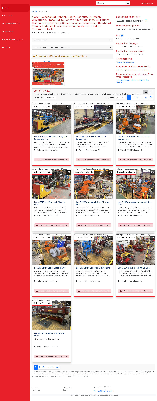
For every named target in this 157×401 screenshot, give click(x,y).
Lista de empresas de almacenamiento (131, 70)
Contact (35, 387)
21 (146, 97)
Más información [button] (72, 40)
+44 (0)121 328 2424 (102, 387)
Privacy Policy (68, 387)
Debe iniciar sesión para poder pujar (52, 160)
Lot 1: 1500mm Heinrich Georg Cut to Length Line (50, 138)
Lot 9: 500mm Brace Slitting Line (134, 268)
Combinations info (11, 24)
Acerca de (7, 32)
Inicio (5, 8)
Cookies (66, 390)
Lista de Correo (9, 16)
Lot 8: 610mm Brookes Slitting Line (93, 268)
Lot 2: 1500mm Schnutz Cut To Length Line (91, 138)
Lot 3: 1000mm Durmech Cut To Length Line (133, 138)
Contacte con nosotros (12, 39)
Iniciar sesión (147, 3)
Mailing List (36, 390)
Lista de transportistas (125, 62)
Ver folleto (48, 73)
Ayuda (6, 47)
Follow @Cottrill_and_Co (103, 391)
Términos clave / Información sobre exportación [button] (72, 47)
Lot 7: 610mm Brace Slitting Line (49, 268)
